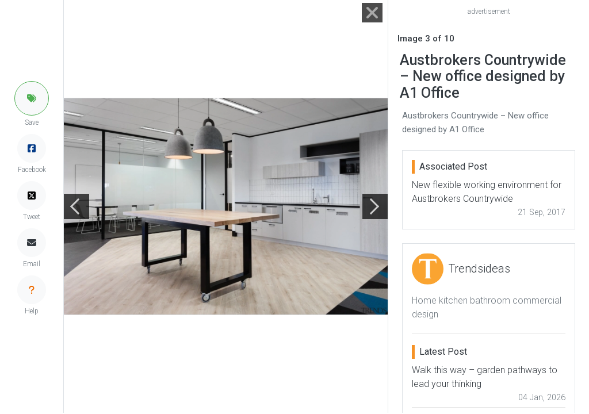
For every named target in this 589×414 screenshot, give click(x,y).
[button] (31, 98)
